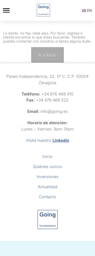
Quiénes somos (47, 166)
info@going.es (54, 111)
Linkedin (60, 140)
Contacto (47, 196)
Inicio (48, 156)
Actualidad (47, 186)
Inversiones (47, 176)
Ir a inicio (47, 54)
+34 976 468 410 (57, 94)
